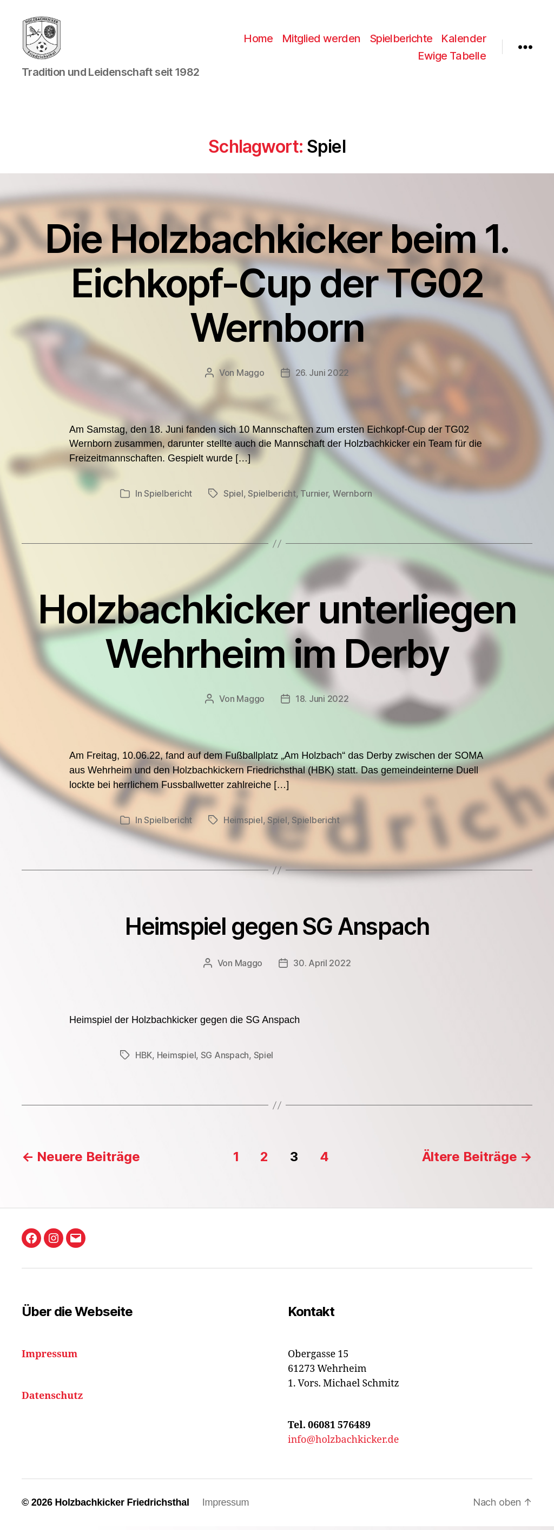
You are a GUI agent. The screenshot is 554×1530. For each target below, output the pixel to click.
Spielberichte (401, 40)
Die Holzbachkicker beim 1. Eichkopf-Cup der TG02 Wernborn (277, 286)
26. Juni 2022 (322, 375)
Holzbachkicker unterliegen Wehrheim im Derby (277, 635)
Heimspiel (243, 823)
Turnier (314, 497)
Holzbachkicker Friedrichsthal (122, 1506)
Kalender (463, 40)
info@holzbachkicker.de (343, 1443)
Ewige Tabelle (452, 57)
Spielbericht (168, 497)
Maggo (250, 375)
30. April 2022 (322, 966)
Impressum (225, 1506)
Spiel (233, 497)
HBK (143, 1058)
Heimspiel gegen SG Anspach (277, 930)
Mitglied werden (321, 40)
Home (258, 40)
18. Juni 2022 (322, 702)
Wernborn (352, 497)
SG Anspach (225, 1058)
